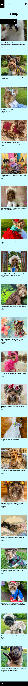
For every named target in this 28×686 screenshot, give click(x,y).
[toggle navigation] (2, 4)
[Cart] (26, 4)
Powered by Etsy (19, 683)
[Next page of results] (17, 680)
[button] (8, 21)
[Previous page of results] (11, 680)
